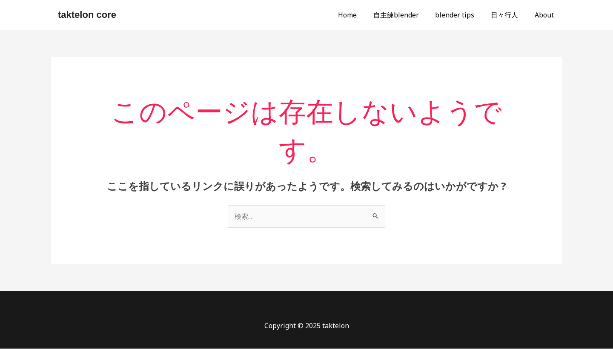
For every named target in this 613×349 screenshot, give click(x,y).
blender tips (461, 15)
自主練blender (406, 15)
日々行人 (508, 15)
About (545, 15)
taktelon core (87, 14)
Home (360, 15)
